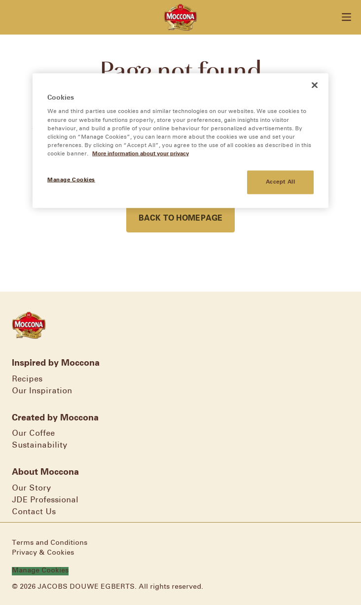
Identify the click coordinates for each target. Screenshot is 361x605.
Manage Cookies (40, 570)
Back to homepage (181, 218)
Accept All (280, 181)
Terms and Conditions (49, 543)
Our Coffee (33, 433)
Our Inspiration (42, 391)
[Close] (314, 85)
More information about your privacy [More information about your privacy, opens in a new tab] (140, 153)
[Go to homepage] (181, 17)
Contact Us (34, 512)
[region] (180, 140)
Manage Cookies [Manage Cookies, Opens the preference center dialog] (71, 179)
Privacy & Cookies (43, 553)
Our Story (31, 488)
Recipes (27, 379)
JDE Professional (45, 500)
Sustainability (39, 445)
